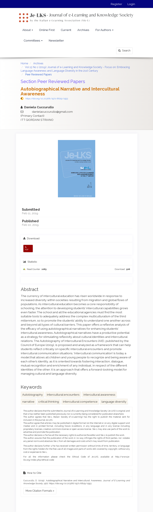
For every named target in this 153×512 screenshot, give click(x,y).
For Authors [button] (104, 30)
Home (24, 63)
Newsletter (56, 40)
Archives (83, 30)
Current (66, 30)
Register (116, 4)
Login (131, 4)
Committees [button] (33, 40)
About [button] (27, 30)
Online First (47, 30)
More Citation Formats (39, 490)
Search (124, 50)
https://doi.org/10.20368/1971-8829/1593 (46, 98)
